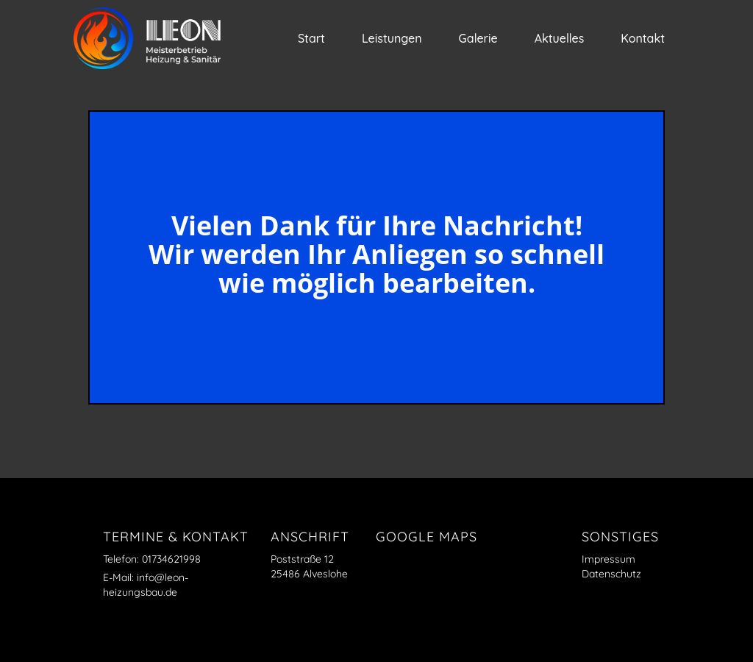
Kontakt (643, 38)
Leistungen (392, 38)
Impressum (608, 559)
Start (311, 38)
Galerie (478, 38)
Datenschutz (611, 573)
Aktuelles (560, 38)
